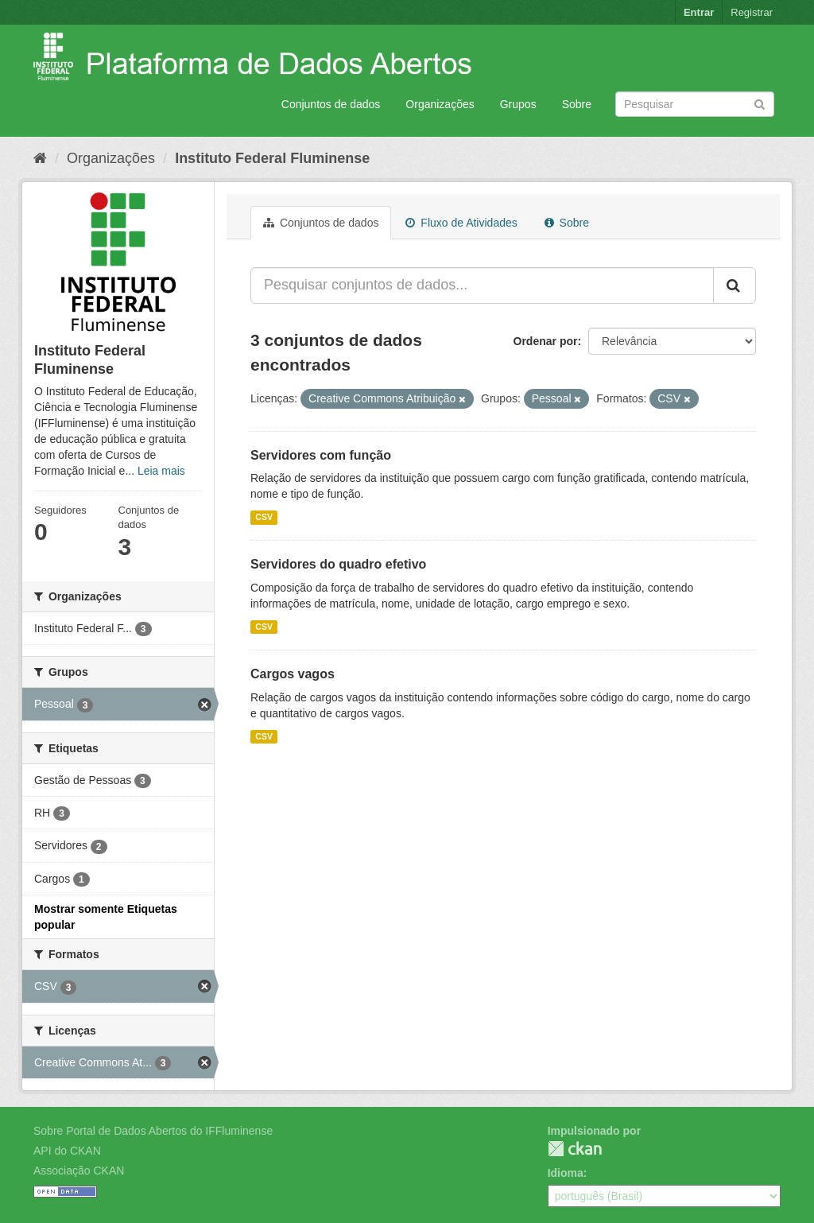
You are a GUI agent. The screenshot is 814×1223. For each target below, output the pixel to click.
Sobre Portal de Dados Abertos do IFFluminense (153, 1130)
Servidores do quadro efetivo (338, 564)
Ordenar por (546, 341)
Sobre (576, 104)
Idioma (565, 1173)
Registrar (752, 12)
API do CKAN (67, 1150)
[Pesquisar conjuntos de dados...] (482, 285)
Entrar (699, 12)
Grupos (518, 104)
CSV (264, 517)
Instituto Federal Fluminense (272, 158)
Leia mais (161, 470)
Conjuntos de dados (331, 104)
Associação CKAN (78, 1170)
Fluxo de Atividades (461, 222)
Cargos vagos (292, 674)
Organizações (439, 104)
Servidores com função (320, 455)
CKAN (575, 1148)
